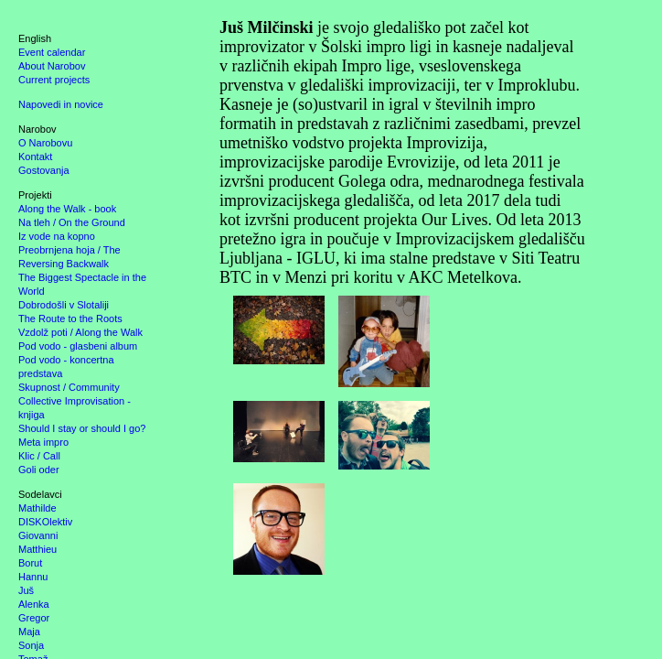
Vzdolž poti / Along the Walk (80, 332)
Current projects (54, 79)
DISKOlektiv (45, 521)
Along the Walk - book (67, 208)
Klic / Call (39, 455)
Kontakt (35, 156)
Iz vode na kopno (56, 236)
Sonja (31, 645)
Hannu (33, 576)
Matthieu (37, 549)
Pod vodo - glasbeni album (77, 345)
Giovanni (38, 535)
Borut (30, 562)
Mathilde (37, 507)
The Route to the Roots (70, 318)
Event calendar (51, 52)
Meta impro (43, 442)
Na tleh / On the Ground (71, 222)
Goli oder (38, 469)
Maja (29, 631)
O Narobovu (45, 142)
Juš (26, 590)
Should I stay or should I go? (81, 428)
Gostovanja (43, 170)
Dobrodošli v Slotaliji (63, 304)
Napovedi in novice (60, 104)
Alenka (33, 604)
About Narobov (51, 65)
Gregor (33, 617)
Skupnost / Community (69, 387)
